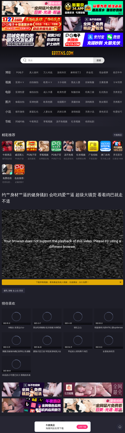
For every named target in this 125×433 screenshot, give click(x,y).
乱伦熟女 (103, 92)
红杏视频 (75, 121)
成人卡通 (47, 92)
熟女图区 (103, 101)
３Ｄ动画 (61, 82)
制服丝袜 (75, 92)
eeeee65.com (62, 53)
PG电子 (20, 72)
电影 (8, 92)
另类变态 (117, 92)
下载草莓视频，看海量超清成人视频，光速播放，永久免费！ (79, 282)
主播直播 (103, 82)
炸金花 (89, 72)
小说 (8, 111)
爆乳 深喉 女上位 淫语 (13, 290)
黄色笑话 (103, 111)
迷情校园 (75, 111)
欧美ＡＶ (47, 82)
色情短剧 (89, 121)
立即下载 (82, 426)
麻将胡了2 (76, 72)
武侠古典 (61, 111)
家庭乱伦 (33, 111)
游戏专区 (61, 72)
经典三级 (89, 92)
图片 (8, 102)
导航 (8, 121)
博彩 (8, 72)
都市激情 (19, 111)
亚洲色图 (33, 101)
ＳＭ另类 (117, 82)
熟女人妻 (75, 82)
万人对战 (47, 72)
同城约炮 (19, 121)
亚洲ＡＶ (19, 82)
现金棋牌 (103, 72)
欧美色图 (47, 101)
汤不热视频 (61, 121)
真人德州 (33, 72)
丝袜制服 (89, 82)
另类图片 (117, 101)
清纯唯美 (89, 101)
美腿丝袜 (75, 101)
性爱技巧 (117, 111)
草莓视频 (47, 121)
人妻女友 (47, 111)
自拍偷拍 (33, 82)
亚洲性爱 (19, 92)
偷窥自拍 (19, 101)
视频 (8, 82)
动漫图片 (61, 101)
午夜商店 (33, 121)
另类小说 (89, 111)
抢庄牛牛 (117, 72)
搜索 (99, 60)
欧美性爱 (61, 92)
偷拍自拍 (33, 92)
